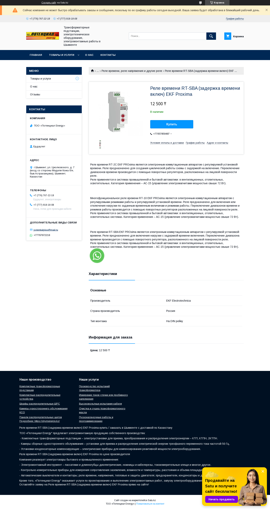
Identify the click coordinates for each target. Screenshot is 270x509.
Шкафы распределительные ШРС (39, 403)
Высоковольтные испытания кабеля (100, 403)
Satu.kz (152, 500)
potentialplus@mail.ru (46, 229)
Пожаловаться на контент (150, 503)
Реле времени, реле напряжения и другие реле (132, 70)
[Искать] (211, 36)
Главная (36, 54)
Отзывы (35, 94)
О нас (89, 54)
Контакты (108, 54)
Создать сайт (48, 2)
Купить (171, 124)
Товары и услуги (61, 54)
